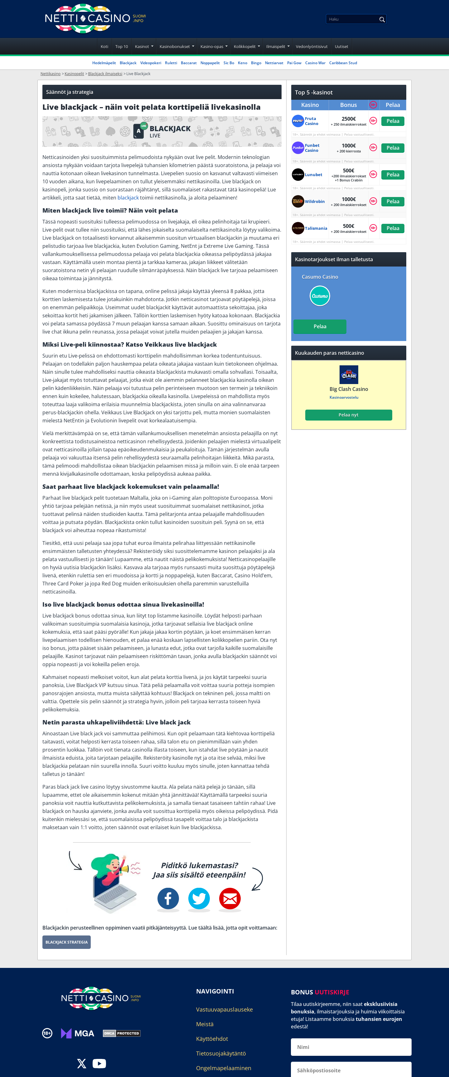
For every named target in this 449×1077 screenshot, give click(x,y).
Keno (242, 62)
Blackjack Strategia (67, 942)
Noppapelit (210, 62)
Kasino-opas (211, 46)
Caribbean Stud (343, 62)
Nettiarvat (274, 62)
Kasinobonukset (175, 46)
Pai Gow (294, 62)
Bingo (256, 62)
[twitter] (81, 1064)
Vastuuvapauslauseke (224, 1009)
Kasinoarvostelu (343, 397)
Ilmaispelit (275, 46)
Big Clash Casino (348, 389)
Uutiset (341, 46)
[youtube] (99, 1064)
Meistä (205, 1024)
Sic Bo (229, 62)
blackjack (128, 197)
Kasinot (142, 46)
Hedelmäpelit (104, 62)
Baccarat (189, 62)
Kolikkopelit (245, 46)
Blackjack (128, 62)
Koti (104, 46)
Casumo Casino (320, 277)
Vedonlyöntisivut (312, 46)
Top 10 (121, 46)
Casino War (315, 62)
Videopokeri (150, 62)
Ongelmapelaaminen (223, 1068)
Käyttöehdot (212, 1038)
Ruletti (171, 62)
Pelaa (392, 121)
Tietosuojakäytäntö (221, 1053)
